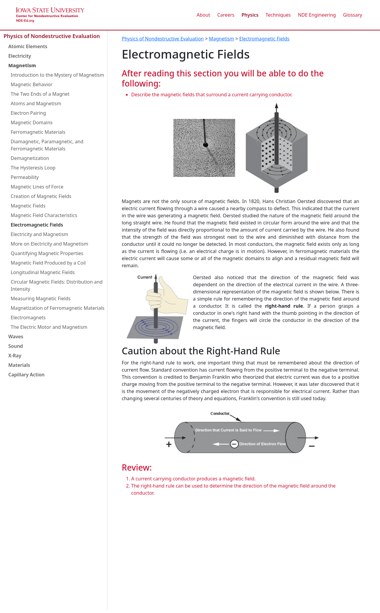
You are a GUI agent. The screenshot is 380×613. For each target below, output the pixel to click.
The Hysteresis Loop (33, 167)
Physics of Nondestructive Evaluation (52, 36)
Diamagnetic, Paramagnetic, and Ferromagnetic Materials (47, 145)
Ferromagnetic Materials (38, 132)
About (203, 15)
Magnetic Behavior (32, 84)
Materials (19, 365)
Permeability (25, 177)
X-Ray (14, 355)
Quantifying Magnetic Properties (47, 253)
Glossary (352, 15)
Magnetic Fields (28, 205)
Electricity (19, 56)
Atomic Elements (27, 46)
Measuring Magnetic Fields (41, 298)
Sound (15, 346)
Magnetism (22, 65)
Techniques (278, 15)
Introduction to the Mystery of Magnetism (57, 75)
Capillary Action (26, 374)
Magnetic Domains (32, 122)
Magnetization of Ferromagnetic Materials (57, 308)
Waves (15, 336)
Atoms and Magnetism (36, 103)
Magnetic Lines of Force (37, 186)
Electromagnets (28, 317)
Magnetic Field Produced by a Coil (48, 263)
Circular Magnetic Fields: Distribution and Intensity (57, 285)
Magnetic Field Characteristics (44, 215)
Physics (249, 15)
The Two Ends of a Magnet (40, 94)
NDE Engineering (317, 15)
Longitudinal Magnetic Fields (43, 272)
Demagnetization (30, 158)
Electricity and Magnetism (39, 234)
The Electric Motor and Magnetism (49, 327)
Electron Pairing (28, 113)
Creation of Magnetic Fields (41, 196)
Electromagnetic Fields (37, 224)
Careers (226, 15)
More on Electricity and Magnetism (49, 244)
